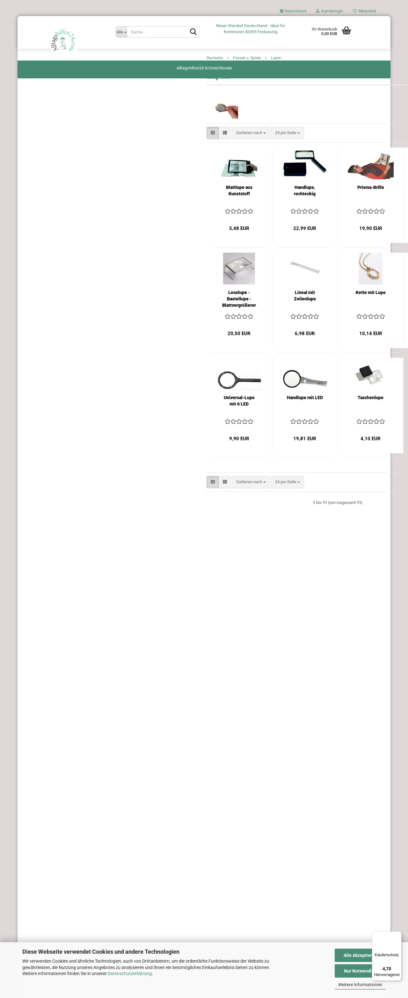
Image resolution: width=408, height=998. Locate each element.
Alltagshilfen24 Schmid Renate (204, 68)
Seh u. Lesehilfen (43, 459)
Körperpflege (38, 345)
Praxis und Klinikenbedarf (50, 421)
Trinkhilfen (37, 509)
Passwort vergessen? (46, 814)
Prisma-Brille (282, 210)
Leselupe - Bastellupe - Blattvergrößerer (151, 322)
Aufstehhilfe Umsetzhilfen (51, 126)
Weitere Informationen (360, 984)
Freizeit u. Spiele (42, 207)
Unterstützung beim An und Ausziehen (61, 113)
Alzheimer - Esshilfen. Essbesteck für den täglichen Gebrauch (61, 85)
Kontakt (64, 902)
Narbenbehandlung (44, 396)
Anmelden (65, 792)
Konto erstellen (41, 805)
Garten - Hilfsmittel (44, 220)
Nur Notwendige (360, 970)
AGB (64, 891)
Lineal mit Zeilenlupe (216, 318)
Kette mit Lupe (282, 315)
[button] (293, 12)
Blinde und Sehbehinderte (50, 182)
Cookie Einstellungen (64, 933)
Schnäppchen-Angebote (49, 534)
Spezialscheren (41, 484)
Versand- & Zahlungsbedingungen (63, 869)
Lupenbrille (348, 315)
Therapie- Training (43, 497)
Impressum (64, 923)
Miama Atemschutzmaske (51, 522)
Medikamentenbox (44, 383)
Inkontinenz (37, 333)
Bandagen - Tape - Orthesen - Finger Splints (59, 167)
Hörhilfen (35, 295)
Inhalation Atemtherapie (48, 307)
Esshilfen (35, 195)
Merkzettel (364, 11)
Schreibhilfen (39, 446)
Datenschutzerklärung (130, 973)
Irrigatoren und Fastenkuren (52, 320)
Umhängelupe (348, 210)
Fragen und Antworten (64, 859)
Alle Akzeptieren (360, 955)
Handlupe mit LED (216, 420)
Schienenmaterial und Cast (51, 472)
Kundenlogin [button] (329, 11)
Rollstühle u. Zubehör (46, 434)
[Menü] (398, 935)
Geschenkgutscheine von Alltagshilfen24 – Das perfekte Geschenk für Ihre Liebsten (64, 264)
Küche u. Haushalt (43, 358)
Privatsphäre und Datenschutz (64, 913)
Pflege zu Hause (42, 408)
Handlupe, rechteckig (216, 213)
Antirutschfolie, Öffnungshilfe (54, 101)
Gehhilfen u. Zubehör (46, 233)
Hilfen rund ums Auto (46, 139)
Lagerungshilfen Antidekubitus (55, 371)
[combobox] (162, 156)
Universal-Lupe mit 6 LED (150, 423)
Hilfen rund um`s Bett (46, 282)
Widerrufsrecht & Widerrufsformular (64, 880)
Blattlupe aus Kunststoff (150, 213)
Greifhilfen (37, 245)
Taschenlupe (282, 420)
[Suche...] (121, 32)
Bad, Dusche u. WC (44, 151)
